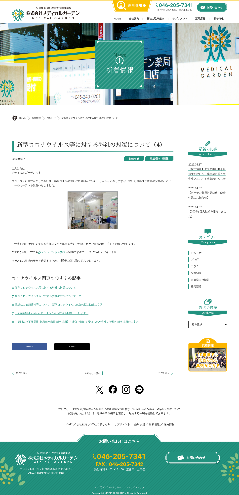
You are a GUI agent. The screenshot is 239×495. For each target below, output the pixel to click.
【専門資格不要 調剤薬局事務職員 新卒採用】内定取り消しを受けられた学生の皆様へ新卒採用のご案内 (77, 321)
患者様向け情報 (159, 158)
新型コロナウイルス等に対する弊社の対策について (45, 287)
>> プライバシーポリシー (108, 487)
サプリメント (179, 18)
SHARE (35, 346)
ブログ (195, 259)
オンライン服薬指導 (53, 252)
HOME (69, 424)
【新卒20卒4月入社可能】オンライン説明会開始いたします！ (51, 313)
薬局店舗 (200, 18)
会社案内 (134, 18)
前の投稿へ (21, 373)
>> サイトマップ (135, 487)
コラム (195, 266)
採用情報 (169, 424)
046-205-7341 (176, 5)
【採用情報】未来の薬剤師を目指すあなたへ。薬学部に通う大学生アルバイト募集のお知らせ (207, 174)
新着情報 (219, 18)
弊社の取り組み (155, 18)
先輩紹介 (196, 273)
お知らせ (134, 158)
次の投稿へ (163, 373)
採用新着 (196, 286)
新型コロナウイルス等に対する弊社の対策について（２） (49, 296)
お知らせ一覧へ (92, 373)
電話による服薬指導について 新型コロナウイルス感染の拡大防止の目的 (59, 304)
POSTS (72, 346)
